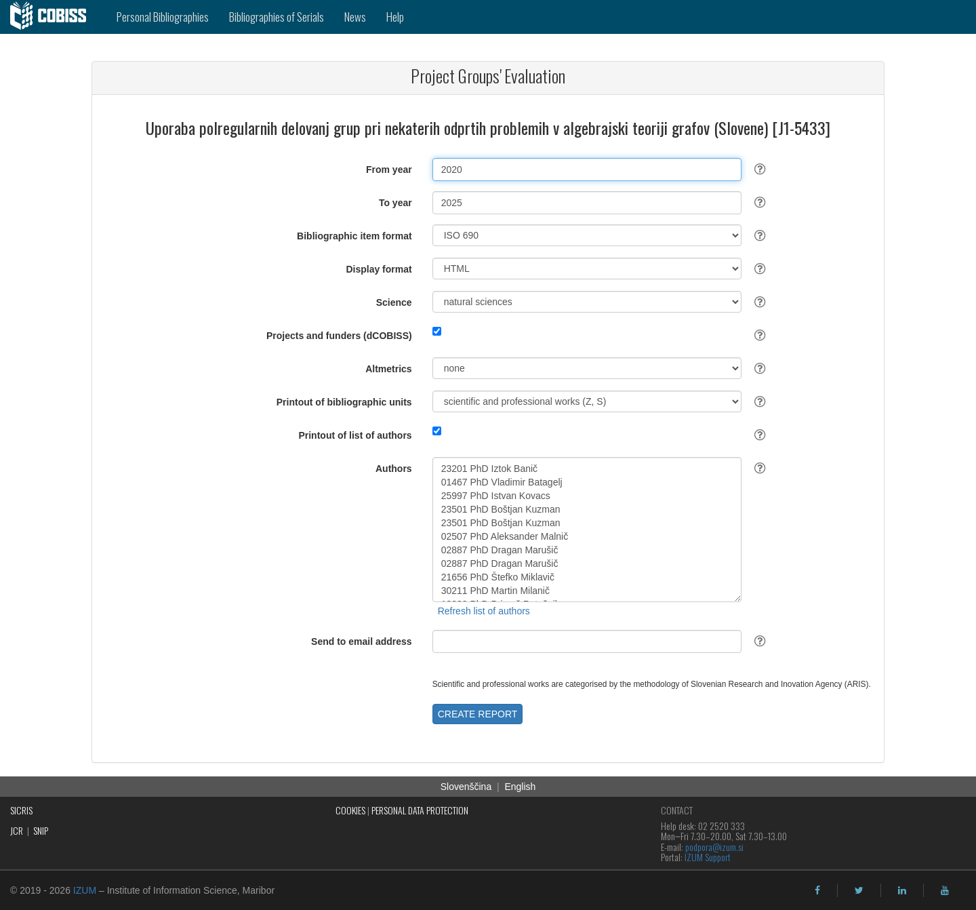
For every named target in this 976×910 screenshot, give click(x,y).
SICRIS (21, 810)
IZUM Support (708, 857)
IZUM (84, 890)
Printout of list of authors (354, 435)
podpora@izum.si (714, 846)
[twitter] (859, 890)
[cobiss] (53, 17)
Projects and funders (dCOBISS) (339, 335)
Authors (393, 468)
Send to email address (361, 641)
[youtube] (945, 890)
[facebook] (817, 890)
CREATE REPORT (478, 714)
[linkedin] (902, 890)
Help (395, 16)
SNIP (40, 830)
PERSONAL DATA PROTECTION (419, 810)
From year (389, 169)
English (519, 786)
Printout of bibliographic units (344, 402)
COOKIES (350, 810)
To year (395, 202)
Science (394, 302)
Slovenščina (466, 786)
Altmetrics (388, 368)
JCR (16, 830)
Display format (378, 269)
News (355, 16)
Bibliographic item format (354, 236)
